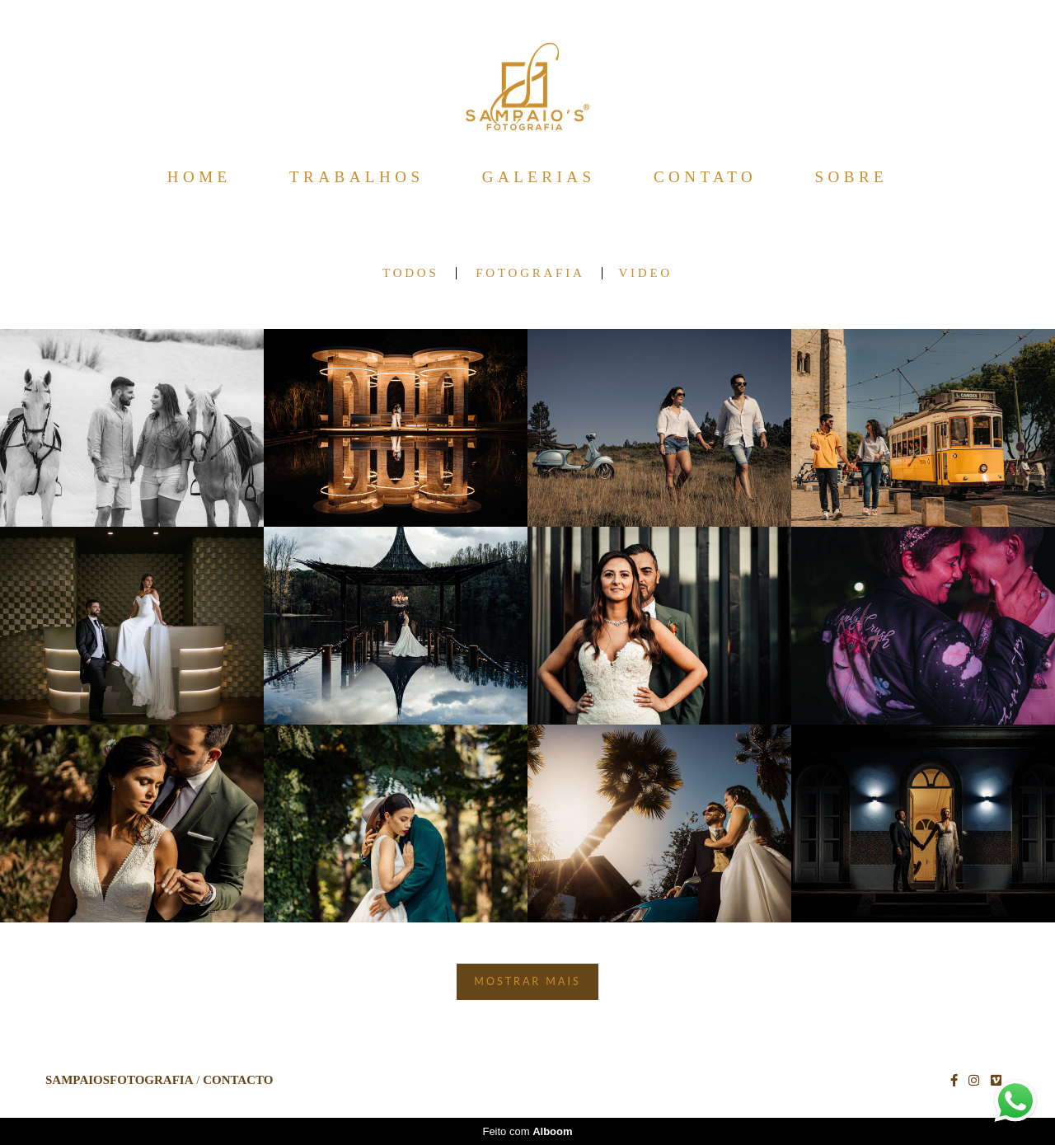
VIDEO (646, 273)
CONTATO (705, 176)
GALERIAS (539, 176)
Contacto (238, 1080)
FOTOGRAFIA (530, 273)
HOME (199, 176)
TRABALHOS (356, 176)
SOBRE (851, 176)
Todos (410, 273)
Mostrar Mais (527, 981)
